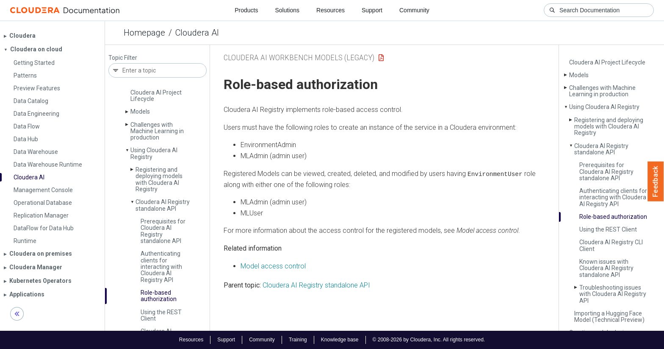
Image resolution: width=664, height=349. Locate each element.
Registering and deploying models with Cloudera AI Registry (159, 179)
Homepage (144, 33)
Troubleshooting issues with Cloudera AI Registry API (612, 294)
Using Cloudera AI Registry (153, 153)
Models (140, 111)
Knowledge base (340, 340)
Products (246, 10)
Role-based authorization (159, 295)
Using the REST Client (161, 315)
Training (298, 340)
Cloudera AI (197, 33)
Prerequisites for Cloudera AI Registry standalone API (163, 231)
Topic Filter (122, 58)
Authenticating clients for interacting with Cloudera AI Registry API (161, 266)
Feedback (656, 181)
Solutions (287, 10)
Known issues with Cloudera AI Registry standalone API (606, 268)
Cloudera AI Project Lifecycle (156, 95)
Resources (330, 10)
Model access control (273, 266)
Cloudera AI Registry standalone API (163, 205)
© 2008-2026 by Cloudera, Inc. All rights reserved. (429, 340)
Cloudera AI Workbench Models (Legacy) (299, 57)
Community (414, 10)
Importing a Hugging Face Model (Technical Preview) (609, 316)
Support (372, 10)
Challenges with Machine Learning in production (157, 131)
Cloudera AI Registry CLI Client (611, 245)
